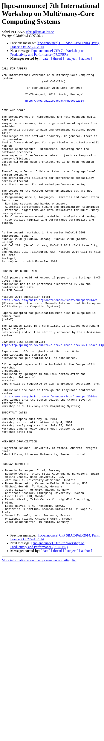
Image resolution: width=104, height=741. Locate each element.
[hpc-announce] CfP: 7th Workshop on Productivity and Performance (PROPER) (47, 52)
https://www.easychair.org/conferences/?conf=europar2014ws (49, 347)
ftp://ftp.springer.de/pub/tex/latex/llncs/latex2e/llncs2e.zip (53, 401)
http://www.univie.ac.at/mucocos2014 (54, 108)
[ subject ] (71, 58)
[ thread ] (57, 58)
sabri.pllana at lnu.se (40, 32)
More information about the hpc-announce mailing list (39, 648)
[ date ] (45, 58)
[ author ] (85, 58)
